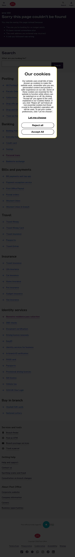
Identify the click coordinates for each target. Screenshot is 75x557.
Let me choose (37, 117)
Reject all (37, 125)
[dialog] (37, 102)
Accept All (37, 131)
